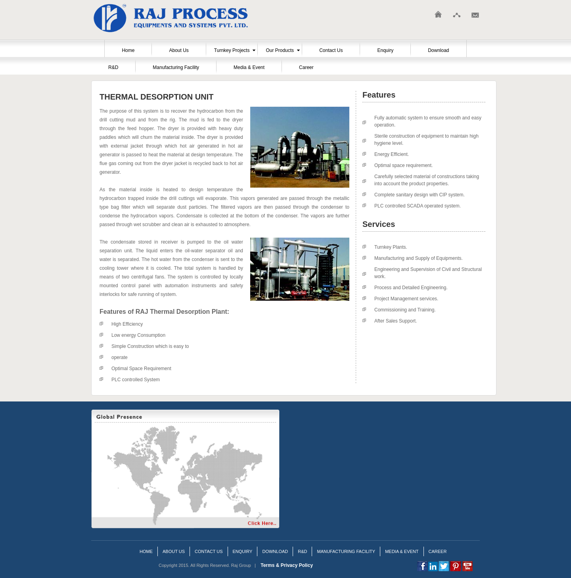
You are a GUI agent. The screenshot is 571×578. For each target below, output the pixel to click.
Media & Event (249, 67)
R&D (113, 67)
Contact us (209, 551)
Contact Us (331, 50)
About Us (178, 50)
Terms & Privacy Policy (287, 565)
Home (128, 50)
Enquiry (385, 50)
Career (306, 67)
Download (438, 50)
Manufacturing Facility (176, 67)
